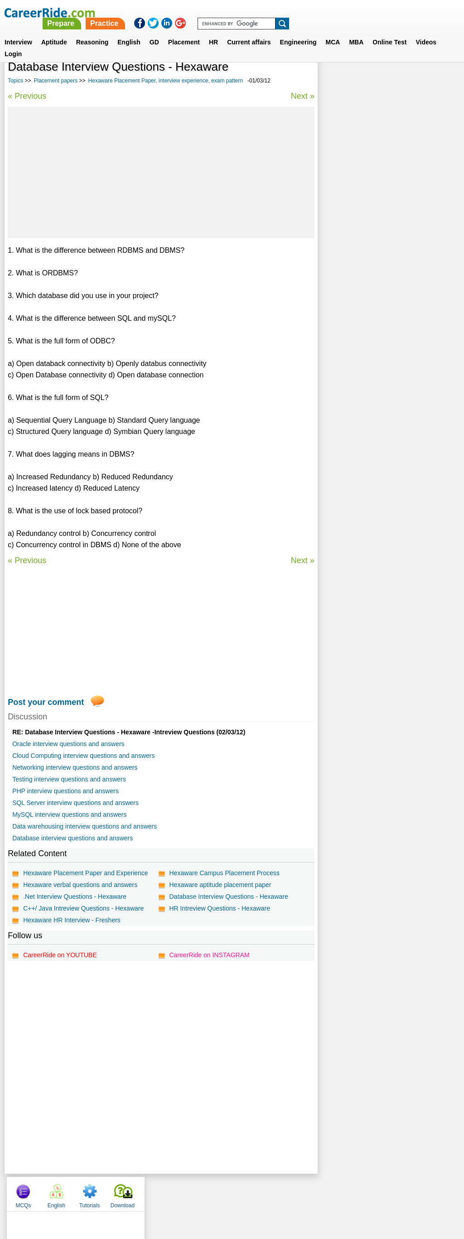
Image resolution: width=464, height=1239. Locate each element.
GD (154, 31)
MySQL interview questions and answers (69, 814)
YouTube (296, 1192)
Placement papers (56, 80)
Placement (184, 31)
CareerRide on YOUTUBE (60, 955)
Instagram (331, 1192)
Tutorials (402, 81)
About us (149, 1192)
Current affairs (249, 31)
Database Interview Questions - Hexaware (228, 896)
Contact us (186, 1192)
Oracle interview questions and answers (68, 743)
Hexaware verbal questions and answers (80, 884)
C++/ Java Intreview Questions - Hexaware (83, 908)
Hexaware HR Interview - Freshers (72, 920)
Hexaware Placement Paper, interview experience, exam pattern (165, 80)
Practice (274, 12)
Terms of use (228, 1192)
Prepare (231, 12)
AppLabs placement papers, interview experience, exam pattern (379, 281)
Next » (302, 96)
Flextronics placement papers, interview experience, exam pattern (382, 233)
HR (213, 31)
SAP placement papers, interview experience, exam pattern (372, 345)
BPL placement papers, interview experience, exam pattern (372, 257)
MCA (333, 31)
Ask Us (265, 1192)
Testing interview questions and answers (69, 779)
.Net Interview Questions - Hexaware (74, 896)
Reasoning (92, 31)
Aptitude (54, 31)
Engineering (298, 31)
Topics (15, 80)
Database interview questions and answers (72, 838)
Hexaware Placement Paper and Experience (85, 873)
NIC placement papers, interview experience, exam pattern (371, 321)
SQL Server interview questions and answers (75, 802)
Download (435, 81)
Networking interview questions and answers (74, 767)
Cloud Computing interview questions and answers (83, 755)
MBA (356, 31)
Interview (18, 31)
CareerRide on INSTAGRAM (209, 955)
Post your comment (46, 702)
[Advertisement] (161, 172)
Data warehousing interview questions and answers (84, 826)
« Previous (27, 96)
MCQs (335, 81)
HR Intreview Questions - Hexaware (219, 908)
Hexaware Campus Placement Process (224, 873)
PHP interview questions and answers (65, 791)
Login (13, 43)
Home (119, 1192)
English (128, 31)
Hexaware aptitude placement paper (220, 884)
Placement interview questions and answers (388, 301)
